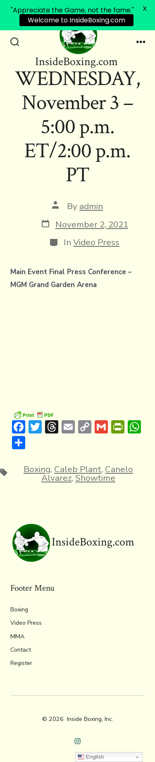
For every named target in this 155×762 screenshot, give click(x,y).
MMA (17, 636)
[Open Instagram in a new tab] (77, 741)
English (91, 757)
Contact (20, 650)
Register (21, 663)
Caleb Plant (77, 469)
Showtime (95, 478)
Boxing (37, 469)
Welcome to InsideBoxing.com (76, 20)
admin (91, 206)
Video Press (96, 242)
